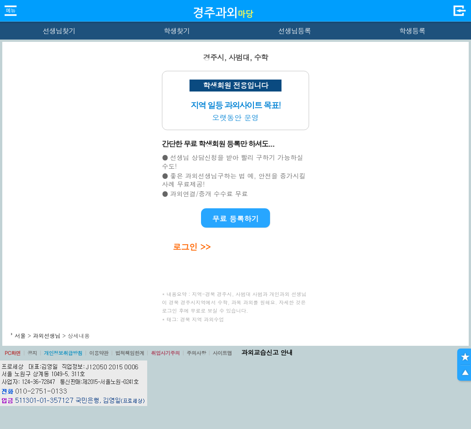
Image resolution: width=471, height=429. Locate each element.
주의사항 (196, 352)
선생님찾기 (58, 30)
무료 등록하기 (235, 218)
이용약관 (99, 352)
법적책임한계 (129, 352)
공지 (32, 352)
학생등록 (412, 30)
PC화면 (13, 352)
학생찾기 (177, 30)
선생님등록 (294, 30)
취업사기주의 (165, 352)
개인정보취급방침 (63, 352)
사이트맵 (222, 352)
